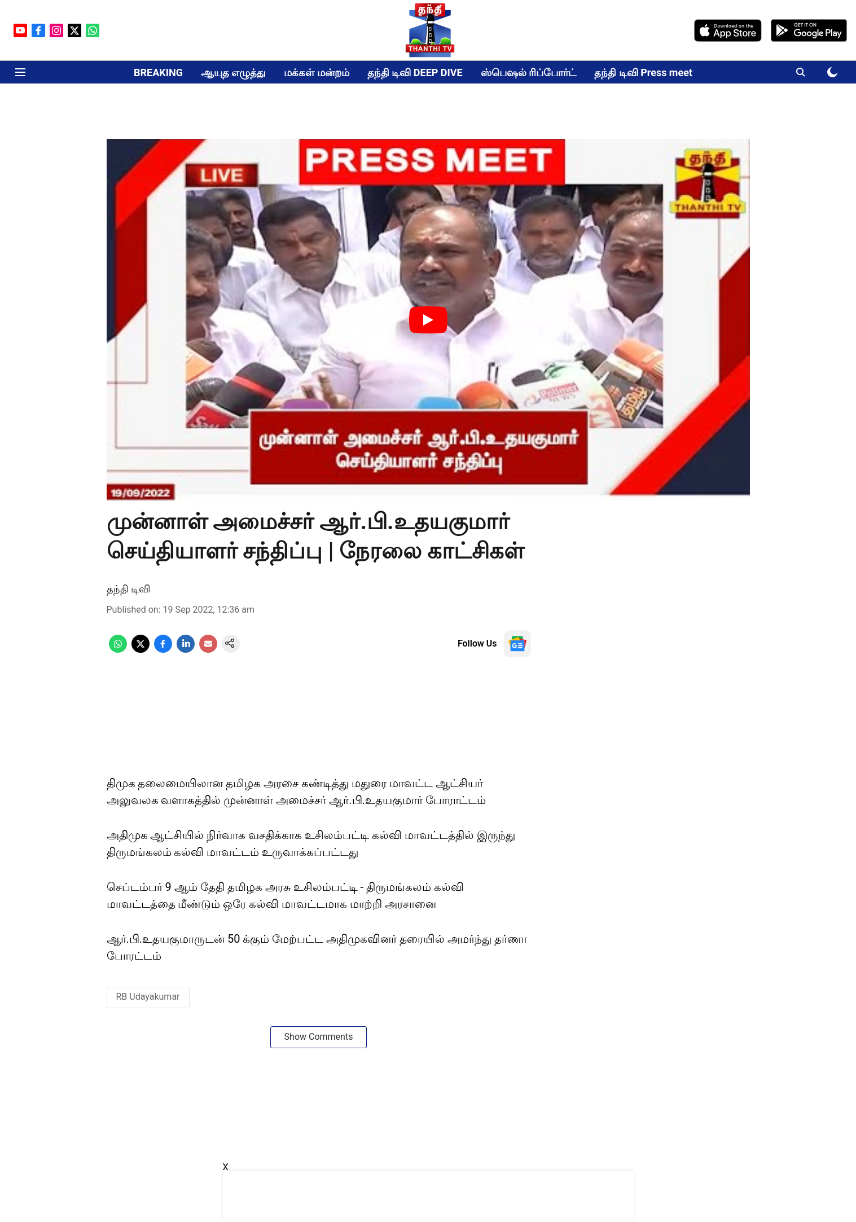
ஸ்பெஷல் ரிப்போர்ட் (528, 72)
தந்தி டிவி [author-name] (128, 589)
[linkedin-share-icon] (186, 649)
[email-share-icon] (208, 649)
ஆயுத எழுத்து (233, 72)
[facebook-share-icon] (163, 649)
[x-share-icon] (140, 649)
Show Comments (318, 1036)
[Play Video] (428, 319)
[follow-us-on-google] (517, 643)
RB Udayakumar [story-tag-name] (148, 996)
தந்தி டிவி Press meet (643, 72)
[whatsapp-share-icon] (118, 649)
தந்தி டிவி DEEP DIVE (415, 72)
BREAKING (158, 72)
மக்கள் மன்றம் (316, 72)
